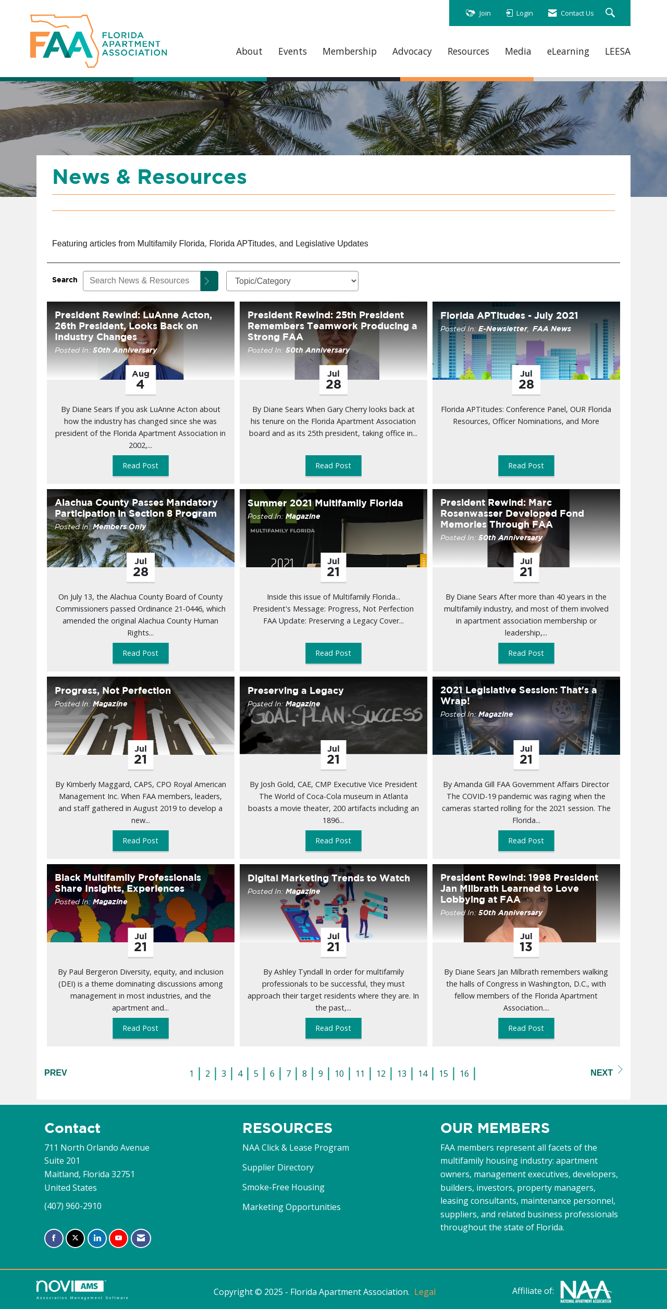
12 (381, 1073)
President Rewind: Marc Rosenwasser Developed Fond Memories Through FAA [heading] (512, 513)
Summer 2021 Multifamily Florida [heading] (325, 502)
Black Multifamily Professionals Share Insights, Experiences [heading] (128, 883)
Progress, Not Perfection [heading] (113, 690)
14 (422, 1073)
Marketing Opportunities (291, 1207)
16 (464, 1073)
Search (65, 279)
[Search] (209, 281)
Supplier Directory (278, 1167)
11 (360, 1073)
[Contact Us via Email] (141, 1238)
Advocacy (412, 51)
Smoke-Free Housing (283, 1187)
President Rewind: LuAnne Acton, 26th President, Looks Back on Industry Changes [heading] (133, 325)
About (249, 51)
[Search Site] (611, 13)
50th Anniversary (125, 349)
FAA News (552, 328)
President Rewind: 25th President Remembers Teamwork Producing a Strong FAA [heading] (332, 325)
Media (518, 51)
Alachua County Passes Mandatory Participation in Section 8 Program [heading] (136, 508)
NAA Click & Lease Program (295, 1147)
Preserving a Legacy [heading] (296, 690)
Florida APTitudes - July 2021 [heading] (509, 315)
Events (292, 51)
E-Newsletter (502, 328)
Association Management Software (82, 1290)
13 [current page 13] (401, 1073)
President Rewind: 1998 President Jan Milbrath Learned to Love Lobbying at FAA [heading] (519, 888)
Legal (425, 1292)
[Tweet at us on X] (75, 1238)
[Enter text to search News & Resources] (142, 281)
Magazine (303, 516)
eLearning (568, 51)
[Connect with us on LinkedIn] (97, 1238)
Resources (468, 51)
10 (339, 1073)
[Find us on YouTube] (118, 1238)
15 (443, 1073)
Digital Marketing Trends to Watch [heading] (329, 877)
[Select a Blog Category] (292, 281)
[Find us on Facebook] (54, 1238)
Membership (350, 51)
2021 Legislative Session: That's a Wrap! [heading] (518, 695)
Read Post (140, 465)
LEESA (618, 51)
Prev (55, 1072)
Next (606, 1071)
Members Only (119, 526)
